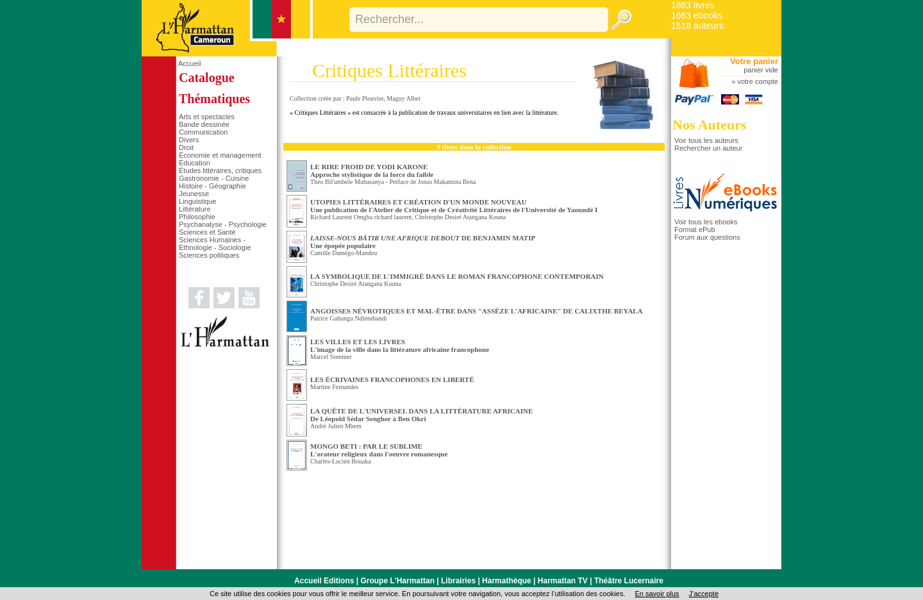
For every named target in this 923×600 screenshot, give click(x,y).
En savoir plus (657, 593)
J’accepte (704, 593)
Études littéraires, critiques (220, 170)
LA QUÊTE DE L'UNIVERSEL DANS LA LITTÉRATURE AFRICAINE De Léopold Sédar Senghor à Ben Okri (421, 414)
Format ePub (694, 229)
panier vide (761, 70)
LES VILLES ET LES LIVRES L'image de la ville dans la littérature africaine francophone (399, 345)
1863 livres (693, 5)
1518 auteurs (697, 26)
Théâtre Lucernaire (628, 580)
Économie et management (220, 155)
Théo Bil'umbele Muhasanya (347, 181)
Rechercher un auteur (708, 148)
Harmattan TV (563, 580)
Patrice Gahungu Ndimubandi (348, 318)
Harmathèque (506, 580)
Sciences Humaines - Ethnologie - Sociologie (215, 243)
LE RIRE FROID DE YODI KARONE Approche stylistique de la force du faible (371, 170)
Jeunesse (194, 193)
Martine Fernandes (334, 386)
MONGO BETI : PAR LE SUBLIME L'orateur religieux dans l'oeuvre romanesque (378, 450)
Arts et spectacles (207, 117)
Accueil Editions (324, 580)
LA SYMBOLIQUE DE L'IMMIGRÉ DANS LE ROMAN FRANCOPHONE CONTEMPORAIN (457, 276)
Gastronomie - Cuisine (214, 178)
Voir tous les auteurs (706, 140)
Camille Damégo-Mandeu (343, 252)
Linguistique (198, 201)
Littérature (195, 209)
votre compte (757, 81)
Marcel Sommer (331, 356)
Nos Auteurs (709, 125)
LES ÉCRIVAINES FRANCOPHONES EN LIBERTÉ (392, 379)
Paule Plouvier (364, 98)
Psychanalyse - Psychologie (223, 224)
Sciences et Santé (207, 232)
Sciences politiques (209, 255)
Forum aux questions (707, 237)
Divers (189, 140)
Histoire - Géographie (212, 186)
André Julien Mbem (336, 425)
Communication (203, 132)
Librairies (458, 580)
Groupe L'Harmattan (397, 580)
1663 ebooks (696, 15)
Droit (186, 147)
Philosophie (197, 217)
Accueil (189, 63)
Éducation (194, 163)
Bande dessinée (204, 124)
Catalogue (207, 78)
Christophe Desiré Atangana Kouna (460, 217)
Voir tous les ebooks (705, 222)
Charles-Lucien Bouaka (340, 461)
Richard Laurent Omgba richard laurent (361, 217)
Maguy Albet (404, 98)
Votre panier (754, 61)
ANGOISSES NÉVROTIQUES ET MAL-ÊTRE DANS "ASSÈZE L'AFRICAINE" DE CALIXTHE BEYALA (476, 311)
